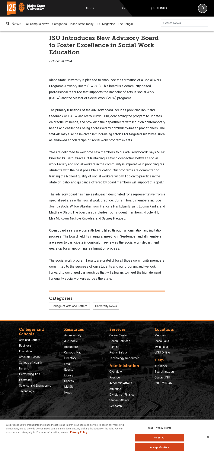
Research (115, 406)
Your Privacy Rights (159, 427)
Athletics (115, 389)
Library (68, 375)
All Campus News (37, 24)
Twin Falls (161, 347)
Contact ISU (162, 377)
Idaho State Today (82, 24)
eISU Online (162, 352)
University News (106, 306)
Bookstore (71, 347)
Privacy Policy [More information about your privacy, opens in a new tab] (79, 432)
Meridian (160, 335)
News (68, 392)
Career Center (118, 335)
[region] (107, 437)
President (115, 377)
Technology (26, 391)
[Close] (208, 437)
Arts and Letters (29, 340)
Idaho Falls (162, 341)
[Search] (202, 8)
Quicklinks (158, 8)
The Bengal (125, 24)
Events (68, 369)
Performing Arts (29, 374)
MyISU (68, 386)
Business (25, 345)
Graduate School (29, 357)
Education (25, 351)
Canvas (69, 381)
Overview (115, 371)
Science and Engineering (35, 385)
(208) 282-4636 (165, 383)
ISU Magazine (106, 24)
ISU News (13, 24)
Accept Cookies (159, 447)
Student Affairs (119, 400)
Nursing (24, 368)
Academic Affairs (120, 383)
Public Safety (118, 352)
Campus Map (72, 352)
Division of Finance (122, 394)
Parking (114, 347)
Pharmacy (25, 380)
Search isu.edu (164, 371)
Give (124, 8)
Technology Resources (124, 358)
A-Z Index (70, 341)
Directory (70, 358)
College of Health (30, 362)
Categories (59, 24)
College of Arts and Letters (69, 306)
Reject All (159, 437)
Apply (89, 8)
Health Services (119, 341)
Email (67, 364)
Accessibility (72, 335)
